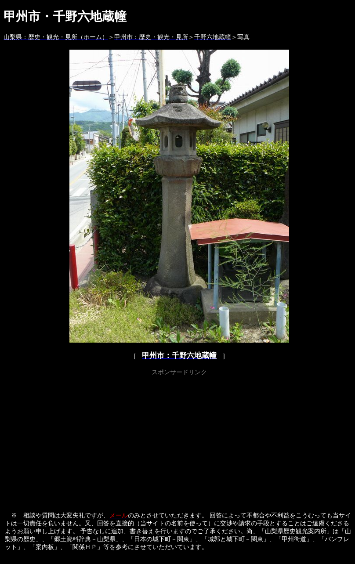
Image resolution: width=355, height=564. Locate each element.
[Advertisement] (179, 439)
